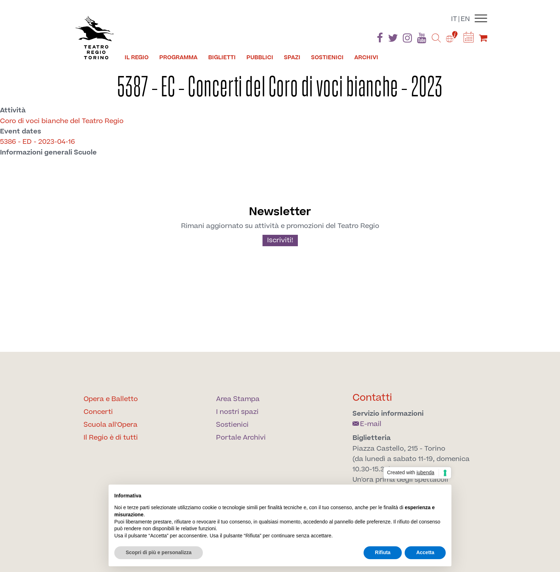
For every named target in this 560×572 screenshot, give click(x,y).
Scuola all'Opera (111, 425)
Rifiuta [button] (383, 552)
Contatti (372, 398)
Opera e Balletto (111, 399)
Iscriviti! (280, 240)
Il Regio (137, 57)
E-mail (366, 424)
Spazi (292, 57)
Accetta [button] (425, 552)
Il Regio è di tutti (111, 437)
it (454, 19)
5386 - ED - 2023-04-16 (37, 142)
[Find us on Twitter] (393, 39)
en (465, 19)
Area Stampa (238, 399)
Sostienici (327, 57)
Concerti (98, 412)
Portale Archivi (241, 437)
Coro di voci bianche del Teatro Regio (62, 121)
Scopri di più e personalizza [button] (158, 552)
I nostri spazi (237, 412)
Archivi (366, 57)
